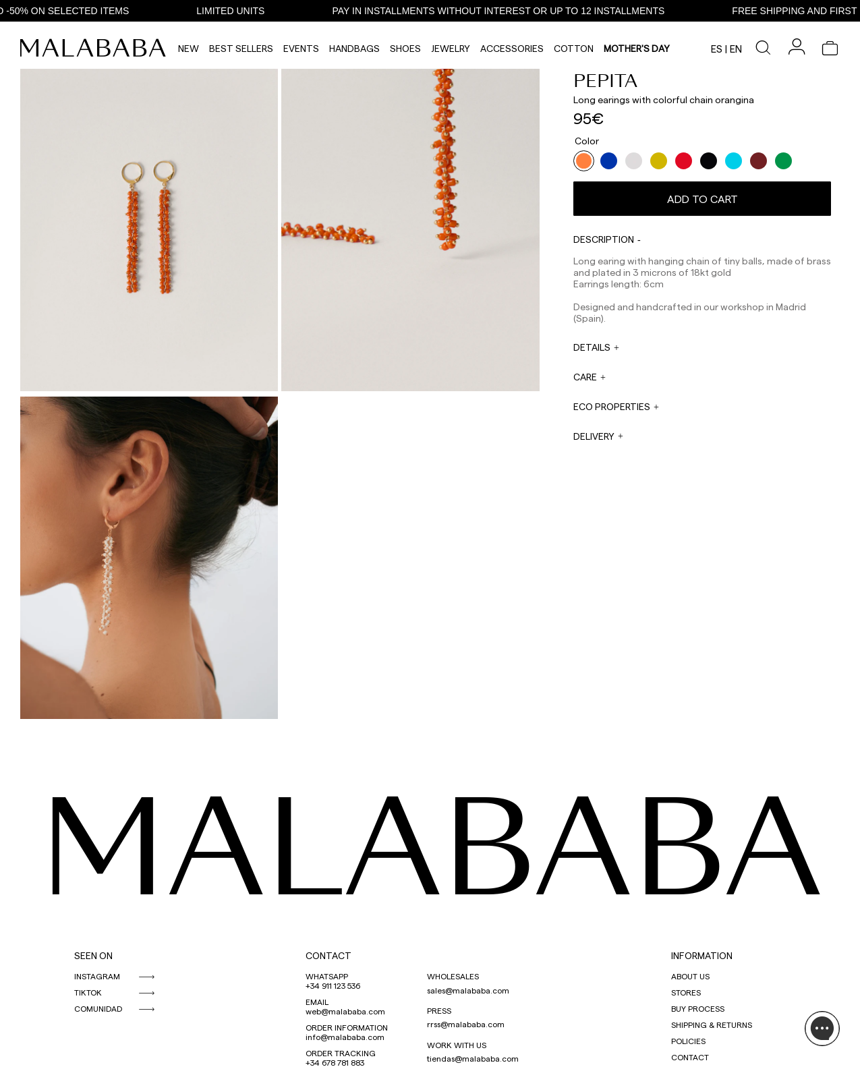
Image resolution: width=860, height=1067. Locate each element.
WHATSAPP (327, 976)
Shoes (405, 48)
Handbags (354, 48)
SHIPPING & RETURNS (711, 1024)
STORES (686, 992)
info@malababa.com (345, 1036)
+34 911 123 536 (333, 985)
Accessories (512, 48)
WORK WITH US (456, 1044)
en (736, 48)
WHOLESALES (453, 976)
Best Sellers (241, 48)
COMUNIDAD (98, 1008)
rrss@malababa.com (466, 1024)
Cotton (574, 48)
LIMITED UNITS (236, 10)
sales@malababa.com (468, 990)
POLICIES (688, 1040)
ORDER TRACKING (341, 1053)
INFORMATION (702, 955)
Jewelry (450, 48)
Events (301, 48)
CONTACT (328, 955)
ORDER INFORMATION (347, 1027)
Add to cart (702, 198)
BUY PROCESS (697, 1008)
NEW (188, 48)
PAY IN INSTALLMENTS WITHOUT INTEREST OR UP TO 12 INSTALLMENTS (503, 10)
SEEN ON (93, 955)
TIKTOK (88, 992)
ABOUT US (690, 976)
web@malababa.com (345, 1011)
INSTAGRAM (97, 976)
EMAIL (317, 1001)
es (716, 48)
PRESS (439, 1010)
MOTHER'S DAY (637, 48)
